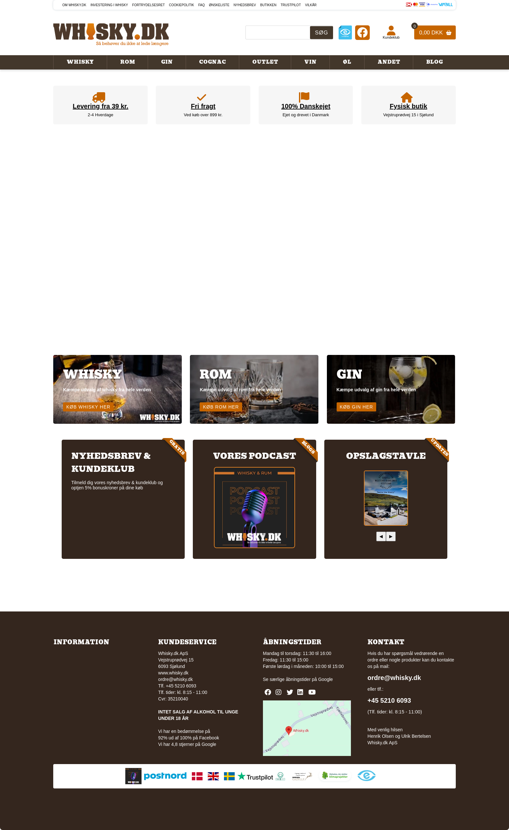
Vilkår (311, 5)
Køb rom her (221, 406)
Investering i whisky (109, 5)
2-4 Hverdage (100, 114)
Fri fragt (203, 106)
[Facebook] (362, 32)
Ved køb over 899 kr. (203, 114)
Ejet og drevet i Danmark (306, 114)
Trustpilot (291, 5)
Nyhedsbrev (245, 5)
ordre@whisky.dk (175, 679)
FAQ (201, 5)
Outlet (265, 62)
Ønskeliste (219, 5)
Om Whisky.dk (74, 5)
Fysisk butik (408, 106)
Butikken (268, 5)
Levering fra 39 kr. (100, 106)
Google (325, 679)
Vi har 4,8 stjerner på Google (187, 744)
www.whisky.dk (173, 672)
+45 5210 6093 (389, 700)
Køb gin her (356, 406)
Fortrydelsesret (148, 5)
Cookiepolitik (181, 5)
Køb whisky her (88, 406)
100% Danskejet (305, 106)
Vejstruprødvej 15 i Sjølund (408, 114)
